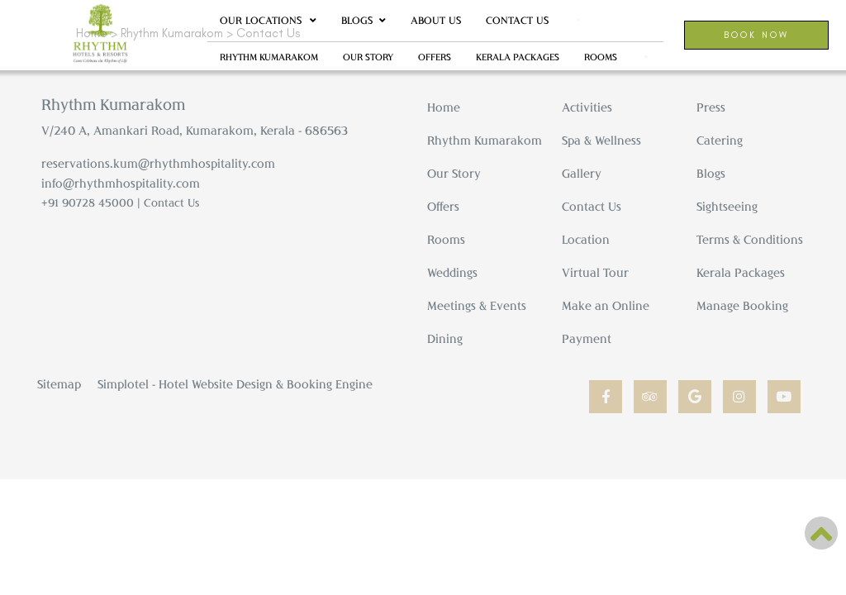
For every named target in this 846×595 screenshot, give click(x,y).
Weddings (452, 272)
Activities (587, 107)
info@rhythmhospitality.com (120, 183)
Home (443, 107)
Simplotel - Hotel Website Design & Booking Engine (235, 384)
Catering (719, 140)
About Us (436, 20)
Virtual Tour (595, 272)
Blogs (357, 20)
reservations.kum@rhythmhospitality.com (158, 163)
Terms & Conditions (749, 239)
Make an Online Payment (605, 322)
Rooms (446, 239)
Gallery (581, 173)
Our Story (368, 56)
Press (710, 107)
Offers (434, 56)
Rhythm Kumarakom (269, 56)
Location (586, 239)
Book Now (756, 34)
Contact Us (517, 20)
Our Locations (268, 21)
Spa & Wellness (601, 140)
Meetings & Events (476, 305)
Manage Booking (742, 305)
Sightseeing (727, 206)
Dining (445, 338)
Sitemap (59, 384)
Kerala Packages (517, 56)
